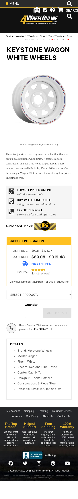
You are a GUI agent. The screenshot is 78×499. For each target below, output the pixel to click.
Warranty (17, 416)
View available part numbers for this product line (39, 281)
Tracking (43, 411)
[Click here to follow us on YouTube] (67, 463)
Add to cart (57, 313)
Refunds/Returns (61, 411)
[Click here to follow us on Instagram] (39, 463)
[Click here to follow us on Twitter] (25, 463)
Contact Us (63, 416)
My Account (13, 411)
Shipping (29, 411)
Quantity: (31, 304)
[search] (69, 16)
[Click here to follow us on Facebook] (10, 463)
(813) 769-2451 (29, 432)
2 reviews (43, 273)
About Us (47, 416)
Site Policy (32, 416)
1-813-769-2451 (40, 329)
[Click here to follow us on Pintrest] (53, 463)
